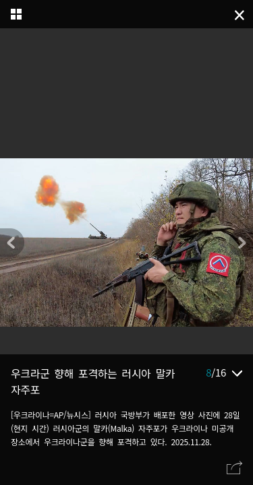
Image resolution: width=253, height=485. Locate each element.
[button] (241, 242)
